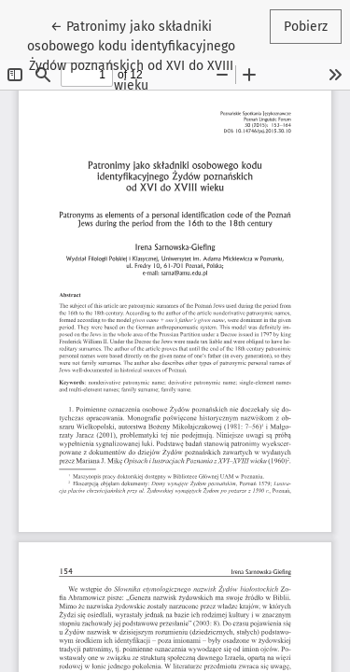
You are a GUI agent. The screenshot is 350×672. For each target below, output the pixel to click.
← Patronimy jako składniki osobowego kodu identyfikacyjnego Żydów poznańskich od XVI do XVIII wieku (131, 54)
